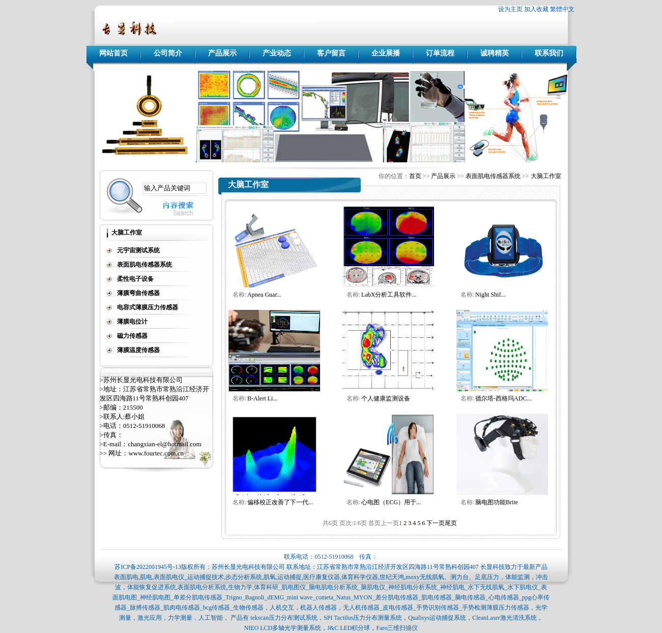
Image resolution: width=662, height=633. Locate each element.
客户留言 (331, 53)
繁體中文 (562, 9)
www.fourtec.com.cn (156, 453)
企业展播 (385, 53)
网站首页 (113, 53)
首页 (415, 176)
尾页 (451, 523)
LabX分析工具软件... (388, 294)
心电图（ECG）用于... (391, 502)
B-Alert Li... (262, 398)
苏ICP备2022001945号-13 (147, 566)
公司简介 (168, 53)
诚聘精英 (494, 53)
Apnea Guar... (264, 294)
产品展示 (222, 53)
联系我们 (549, 53)
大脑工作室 (546, 176)
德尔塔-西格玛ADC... (503, 398)
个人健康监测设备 (385, 398)
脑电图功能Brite (496, 502)
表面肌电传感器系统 (493, 176)
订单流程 (440, 53)
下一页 (435, 523)
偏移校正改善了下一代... (280, 502)
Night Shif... (490, 294)
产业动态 (277, 53)
